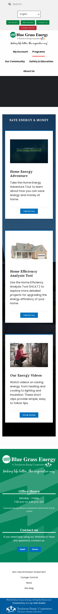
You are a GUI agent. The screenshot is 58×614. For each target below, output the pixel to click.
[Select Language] (29, 14)
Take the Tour (29, 211)
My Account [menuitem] (20, 51)
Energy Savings (29, 415)
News (29, 582)
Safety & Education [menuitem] (41, 61)
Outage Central (29, 577)
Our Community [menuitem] (15, 61)
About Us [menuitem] (29, 71)
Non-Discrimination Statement (29, 572)
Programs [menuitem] (38, 51)
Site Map (29, 588)
